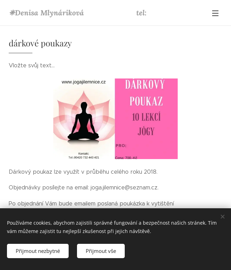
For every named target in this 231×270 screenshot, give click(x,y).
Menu (215, 13)
